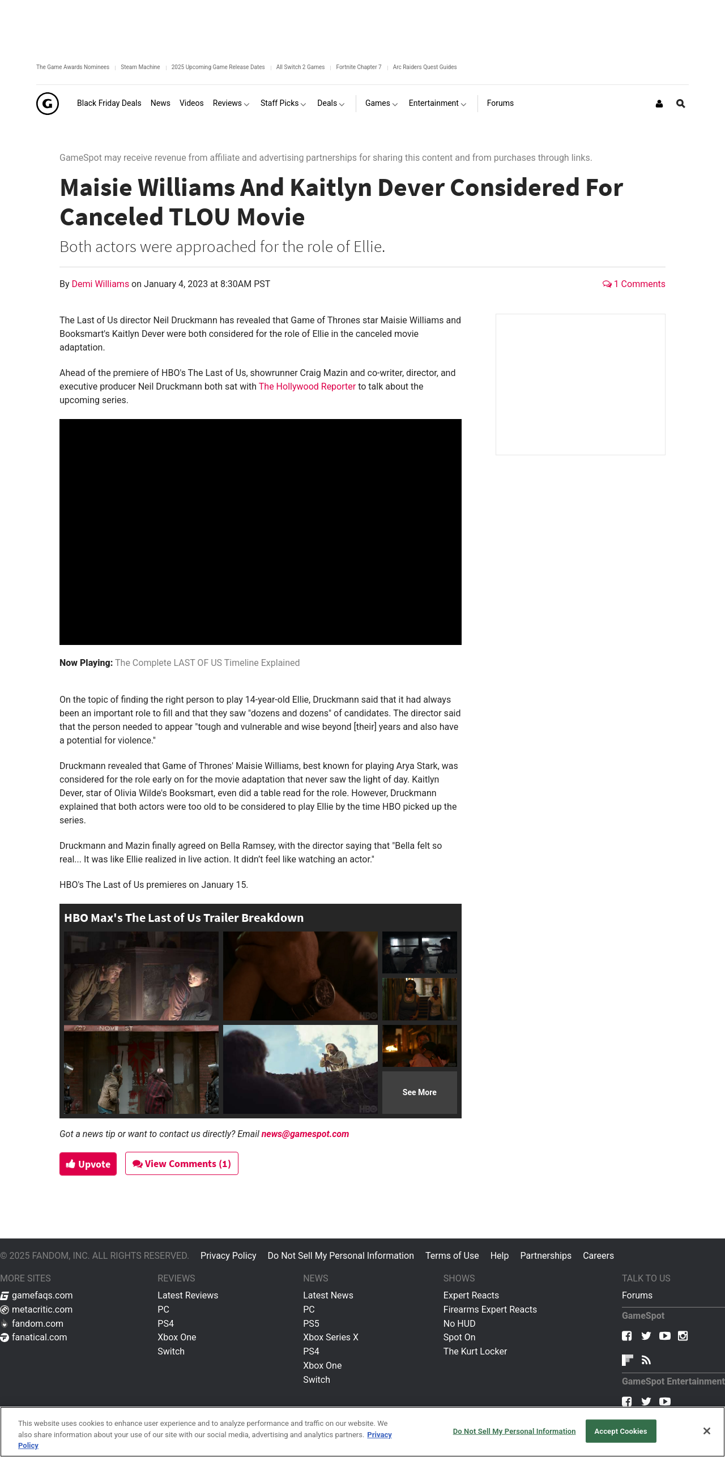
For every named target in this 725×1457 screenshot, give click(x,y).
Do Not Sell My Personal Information (341, 1255)
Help (500, 1255)
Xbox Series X (331, 1337)
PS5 (311, 1323)
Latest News (328, 1295)
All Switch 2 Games (300, 67)
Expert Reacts (471, 1295)
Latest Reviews (187, 1295)
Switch (171, 1351)
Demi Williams (102, 284)
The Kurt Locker (475, 1351)
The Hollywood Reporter (307, 386)
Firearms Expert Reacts (490, 1309)
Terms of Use (452, 1255)
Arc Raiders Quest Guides (425, 67)
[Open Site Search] (681, 103)
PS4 (165, 1323)
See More (420, 1092)
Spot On (459, 1337)
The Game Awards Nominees (72, 67)
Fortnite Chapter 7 (358, 67)
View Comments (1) (187, 1163)
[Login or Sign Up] (659, 103)
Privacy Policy (229, 1255)
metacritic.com (36, 1309)
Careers (598, 1255)
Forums (637, 1295)
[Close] (706, 1430)
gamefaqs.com (36, 1295)
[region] (362, 1432)
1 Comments (634, 284)
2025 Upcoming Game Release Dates (218, 67)
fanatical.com (33, 1337)
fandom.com (31, 1323)
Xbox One (176, 1337)
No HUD (459, 1323)
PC (163, 1309)
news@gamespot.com (305, 1134)
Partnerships (546, 1255)
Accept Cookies (620, 1430)
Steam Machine (140, 67)
